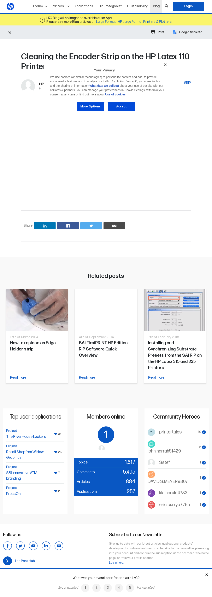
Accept (121, 106)
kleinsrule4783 (173, 493)
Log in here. (116, 563)
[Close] (165, 64)
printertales (170, 432)
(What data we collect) (103, 85)
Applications (84, 6)
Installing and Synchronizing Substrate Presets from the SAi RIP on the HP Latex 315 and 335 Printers (175, 355)
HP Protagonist (110, 6)
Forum (38, 6)
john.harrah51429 (164, 451)
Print (157, 32)
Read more (18, 378)
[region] (107, 89)
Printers (58, 6)
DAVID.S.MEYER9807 (168, 481)
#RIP (187, 83)
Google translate (187, 32)
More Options (90, 106)
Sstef (164, 462)
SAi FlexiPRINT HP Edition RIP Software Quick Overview (103, 349)
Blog (157, 4)
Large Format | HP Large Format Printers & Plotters (134, 22)
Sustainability (137, 6)
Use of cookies (115, 94)
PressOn (13, 494)
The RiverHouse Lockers (26, 437)
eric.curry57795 (174, 505)
